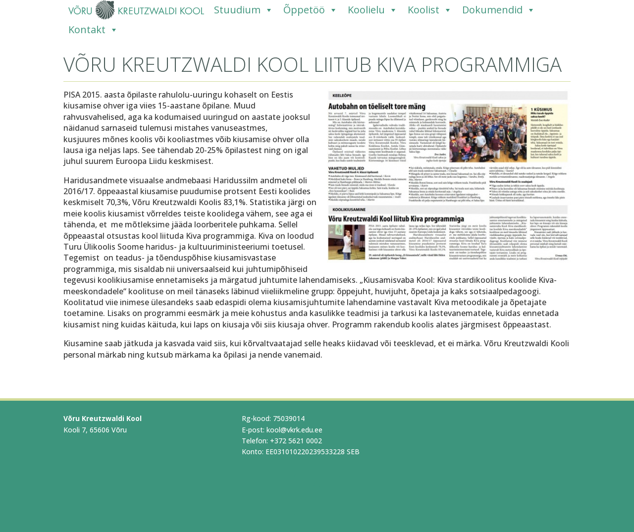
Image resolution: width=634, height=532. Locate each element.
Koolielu (373, 10)
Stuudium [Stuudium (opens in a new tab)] (243, 10)
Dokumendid (498, 10)
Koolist (430, 10)
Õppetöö (310, 10)
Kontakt (93, 30)
